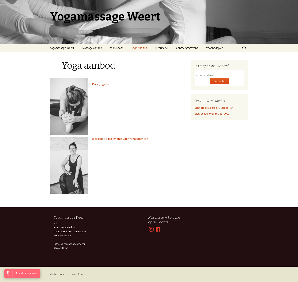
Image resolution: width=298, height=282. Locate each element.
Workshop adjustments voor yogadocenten (120, 139)
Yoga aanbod (139, 48)
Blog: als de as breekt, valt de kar (214, 107)
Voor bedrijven (214, 48)
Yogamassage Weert (62, 48)
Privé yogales (100, 84)
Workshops (117, 48)
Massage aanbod (92, 48)
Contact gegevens (187, 48)
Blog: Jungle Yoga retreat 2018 (212, 113)
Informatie (161, 48)
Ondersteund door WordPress (67, 274)
